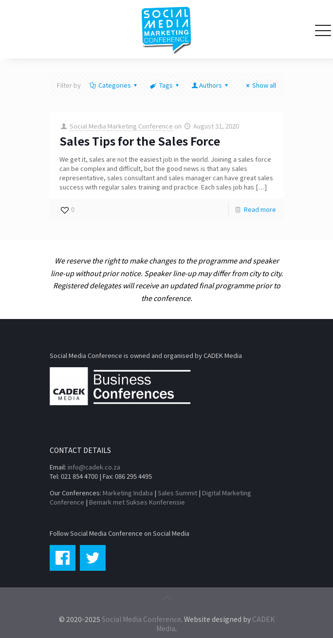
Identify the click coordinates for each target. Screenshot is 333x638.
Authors (210, 85)
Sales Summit (177, 492)
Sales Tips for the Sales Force (139, 140)
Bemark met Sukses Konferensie (137, 502)
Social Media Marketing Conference (121, 126)
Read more (260, 209)
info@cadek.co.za (94, 466)
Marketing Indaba (128, 492)
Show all (259, 85)
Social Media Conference (141, 619)
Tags (164, 85)
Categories (114, 85)
